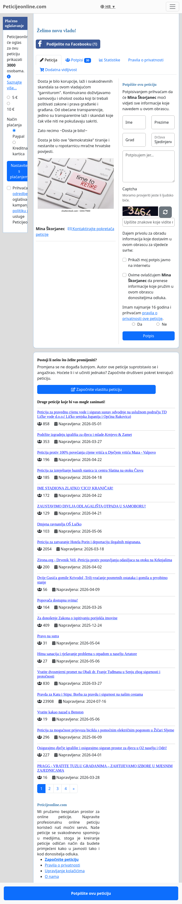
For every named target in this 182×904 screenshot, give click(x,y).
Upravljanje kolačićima (65, 870)
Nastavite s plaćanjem (19, 171)
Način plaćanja (14, 122)
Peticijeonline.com (24, 6)
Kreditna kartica (20, 151)
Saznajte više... (14, 83)
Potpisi (78, 60)
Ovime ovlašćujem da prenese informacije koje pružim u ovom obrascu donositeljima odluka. (150, 286)
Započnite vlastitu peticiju (96, 389)
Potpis (148, 335)
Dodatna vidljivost (58, 69)
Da (139, 324)
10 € (10, 109)
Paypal (18, 136)
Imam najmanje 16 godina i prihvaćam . (147, 313)
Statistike (109, 60)
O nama (52, 876)
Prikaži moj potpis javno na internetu (149, 262)
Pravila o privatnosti (146, 60)
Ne (164, 324)
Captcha (130, 189)
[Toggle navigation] (172, 6)
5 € (15, 97)
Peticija (48, 60)
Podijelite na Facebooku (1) (66, 44)
